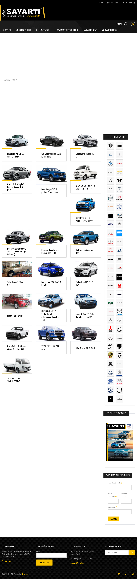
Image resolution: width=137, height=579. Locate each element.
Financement (42, 30)
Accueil (101, 3)
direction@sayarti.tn (77, 563)
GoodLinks (25, 574)
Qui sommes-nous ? (113, 3)
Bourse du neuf (23, 30)
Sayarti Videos (109, 30)
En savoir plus (6, 561)
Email (38, 551)
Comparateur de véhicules (66, 30)
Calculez (113, 519)
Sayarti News (90, 30)
